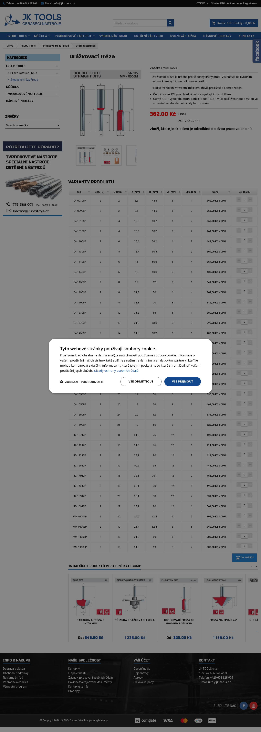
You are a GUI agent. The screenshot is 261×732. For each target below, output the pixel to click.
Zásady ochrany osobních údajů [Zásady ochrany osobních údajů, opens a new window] (116, 370)
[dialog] (130, 366)
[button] (81, 381)
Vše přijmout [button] (182, 381)
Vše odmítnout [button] (140, 381)
